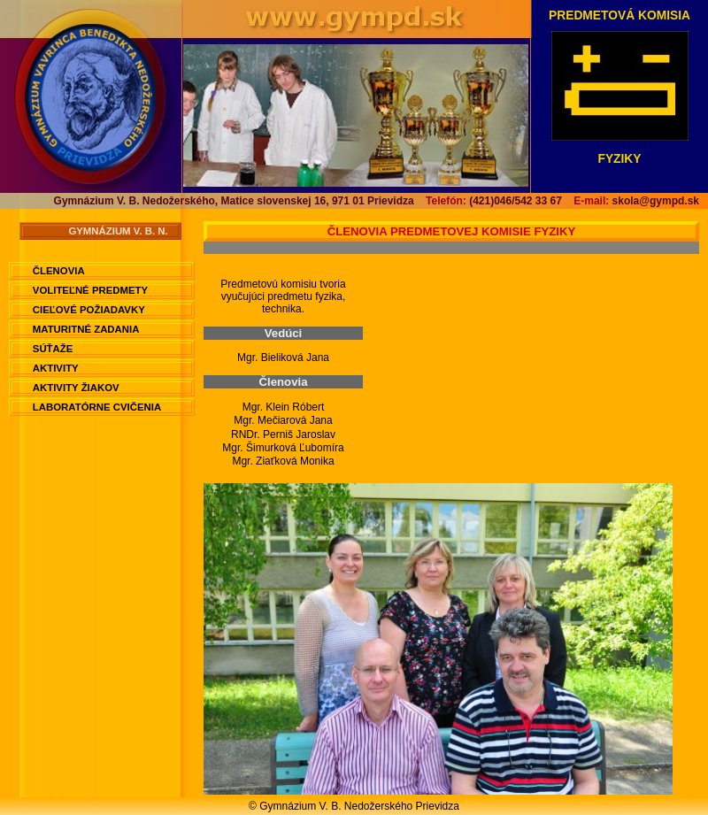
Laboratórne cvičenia (97, 407)
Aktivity (56, 368)
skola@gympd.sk (636, 201)
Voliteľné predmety (90, 290)
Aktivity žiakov (76, 387)
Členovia (59, 270)
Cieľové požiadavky (89, 309)
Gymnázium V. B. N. (117, 231)
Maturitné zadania (86, 329)
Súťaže (53, 348)
